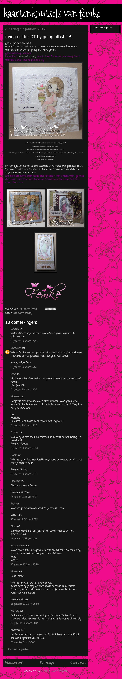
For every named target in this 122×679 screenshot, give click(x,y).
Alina (13, 526)
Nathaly (15, 611)
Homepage (46, 663)
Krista (14, 455)
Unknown (16, 348)
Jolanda (15, 329)
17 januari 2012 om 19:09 (24, 448)
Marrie (14, 571)
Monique (15, 481)
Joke (13, 374)
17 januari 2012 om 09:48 (24, 341)
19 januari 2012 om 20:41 (24, 539)
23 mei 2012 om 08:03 (23, 642)
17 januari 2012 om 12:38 (24, 390)
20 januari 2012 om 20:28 (25, 565)
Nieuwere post (14, 663)
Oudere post (78, 663)
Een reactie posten (18, 649)
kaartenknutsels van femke (51, 13)
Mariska (15, 396)
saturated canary (27, 46)
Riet (13, 504)
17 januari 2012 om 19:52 (24, 474)
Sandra (14, 432)
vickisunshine (18, 545)
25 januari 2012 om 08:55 (25, 604)
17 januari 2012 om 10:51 (23, 367)
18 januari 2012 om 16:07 (24, 497)
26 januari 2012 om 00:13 (24, 623)
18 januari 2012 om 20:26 (24, 519)
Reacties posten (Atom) (54, 671)
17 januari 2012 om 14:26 (24, 426)
